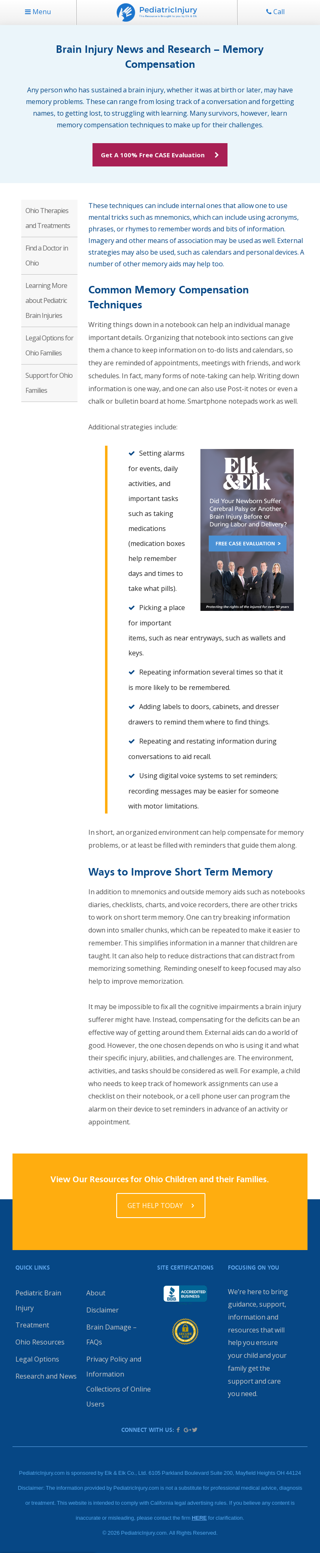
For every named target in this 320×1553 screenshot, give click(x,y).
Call (275, 11)
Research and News (46, 1376)
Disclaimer (102, 1310)
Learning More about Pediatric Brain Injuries (46, 300)
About (95, 1292)
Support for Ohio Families (48, 383)
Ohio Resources (40, 1342)
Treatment (32, 1325)
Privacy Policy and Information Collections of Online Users (118, 1382)
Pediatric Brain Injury (38, 1300)
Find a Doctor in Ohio (46, 255)
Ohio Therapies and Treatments (47, 218)
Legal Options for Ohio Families (49, 345)
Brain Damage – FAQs (111, 1334)
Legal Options (37, 1359)
